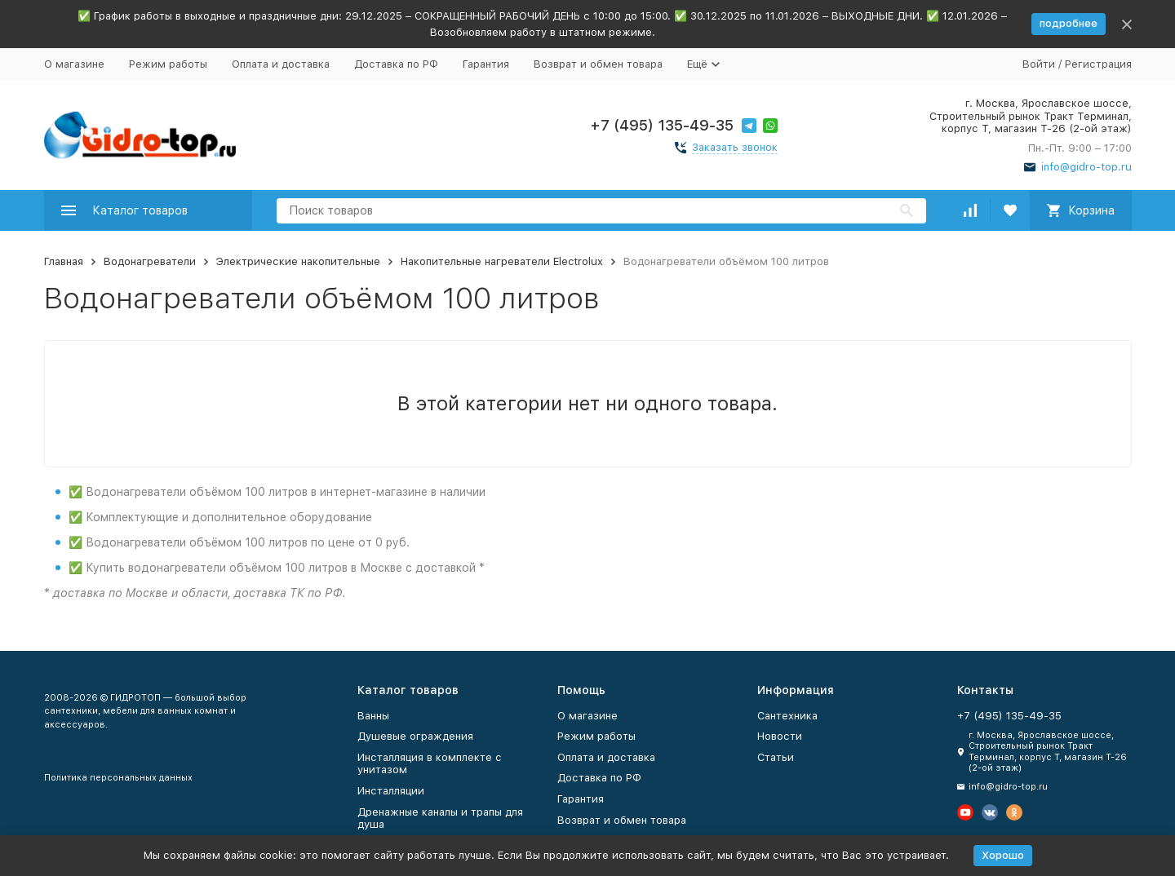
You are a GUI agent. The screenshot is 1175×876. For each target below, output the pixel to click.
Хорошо (1003, 855)
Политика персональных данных (118, 777)
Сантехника (787, 716)
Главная (63, 261)
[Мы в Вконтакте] (990, 812)
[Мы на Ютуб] (965, 812)
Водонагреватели (150, 261)
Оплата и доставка (281, 64)
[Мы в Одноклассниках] (1014, 812)
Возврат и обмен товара (598, 64)
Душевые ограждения (415, 736)
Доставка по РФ (396, 64)
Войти (1038, 64)
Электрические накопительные (298, 261)
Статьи (775, 757)
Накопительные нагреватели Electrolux (502, 261)
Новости (779, 736)
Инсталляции (390, 791)
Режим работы (168, 64)
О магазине (74, 64)
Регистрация (1098, 64)
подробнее (1068, 23)
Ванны (373, 716)
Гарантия (486, 64)
